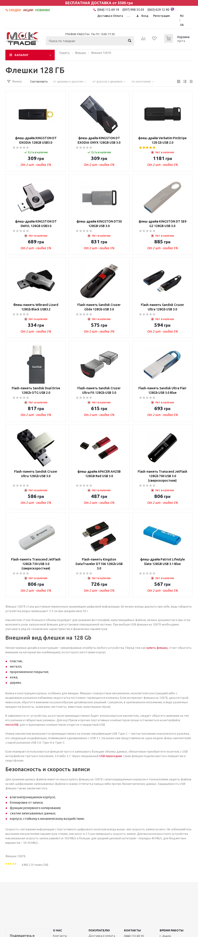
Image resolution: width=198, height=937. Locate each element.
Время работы (171, 930)
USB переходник (110, 755)
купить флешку (157, 647)
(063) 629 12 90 (161, 9)
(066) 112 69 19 (108, 9)
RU (182, 15)
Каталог (22, 54)
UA (182, 24)
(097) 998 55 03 (133, 9)
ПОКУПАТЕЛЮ (99, 930)
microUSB (11, 724)
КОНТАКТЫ (132, 930)
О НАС (57, 930)
